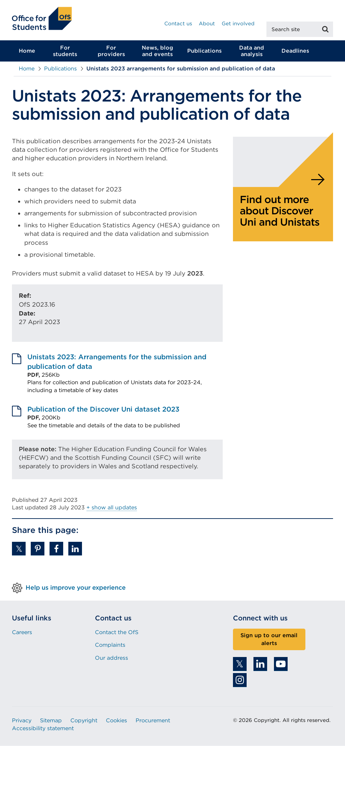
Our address (111, 658)
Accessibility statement (43, 728)
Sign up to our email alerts (269, 639)
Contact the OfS (116, 632)
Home (27, 51)
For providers (111, 50)
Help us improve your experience (76, 587)
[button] (19, 548)
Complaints (110, 645)
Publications (204, 51)
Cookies (116, 720)
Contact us (178, 24)
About (207, 24)
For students (65, 50)
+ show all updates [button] (111, 507)
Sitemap (51, 720)
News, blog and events (157, 50)
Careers (22, 632)
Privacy (21, 720)
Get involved (238, 24)
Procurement (153, 720)
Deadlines (295, 51)
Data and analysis (251, 50)
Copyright (83, 720)
